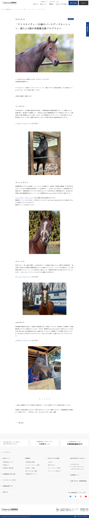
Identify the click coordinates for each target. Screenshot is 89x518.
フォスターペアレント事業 (32, 465)
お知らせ (35, 4)
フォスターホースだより (10, 480)
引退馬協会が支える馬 (9, 474)
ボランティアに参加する (54, 471)
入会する (83, 3)
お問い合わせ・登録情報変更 (79, 481)
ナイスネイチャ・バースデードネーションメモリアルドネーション (77, 466)
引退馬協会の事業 (30, 462)
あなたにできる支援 (61, 4)
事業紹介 (51, 4)
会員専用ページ (44, 1)
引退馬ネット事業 (30, 468)
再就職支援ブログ (8, 486)
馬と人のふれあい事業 (31, 471)
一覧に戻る (21, 423)
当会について (43, 4)
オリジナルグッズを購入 (54, 468)
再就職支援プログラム (31, 474)
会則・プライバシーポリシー (81, 516)
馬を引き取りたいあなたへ (78, 458)
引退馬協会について (8, 462)
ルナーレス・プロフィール (22, 277)
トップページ (6, 452)
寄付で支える (51, 465)
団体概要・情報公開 (8, 468)
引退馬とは (6, 465)
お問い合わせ (52, 1)
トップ (2, 9)
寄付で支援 (73, 3)
